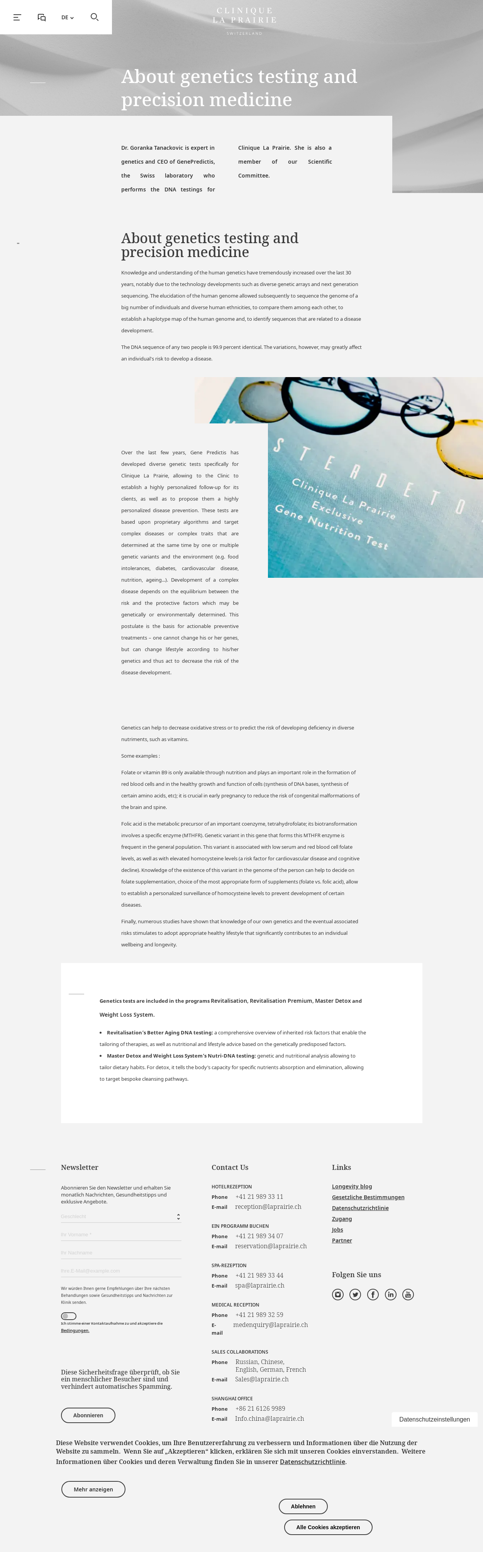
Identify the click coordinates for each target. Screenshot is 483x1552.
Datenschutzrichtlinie (360, 1208)
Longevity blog (352, 1186)
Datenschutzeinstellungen (434, 1419)
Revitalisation (229, 1000)
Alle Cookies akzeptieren (328, 1527)
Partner (342, 1240)
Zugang (342, 1218)
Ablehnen (303, 1506)
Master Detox (333, 1000)
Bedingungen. (75, 1330)
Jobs (337, 1229)
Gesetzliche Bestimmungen (368, 1197)
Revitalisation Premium (281, 1000)
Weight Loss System (126, 1014)
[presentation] (119, 1354)
